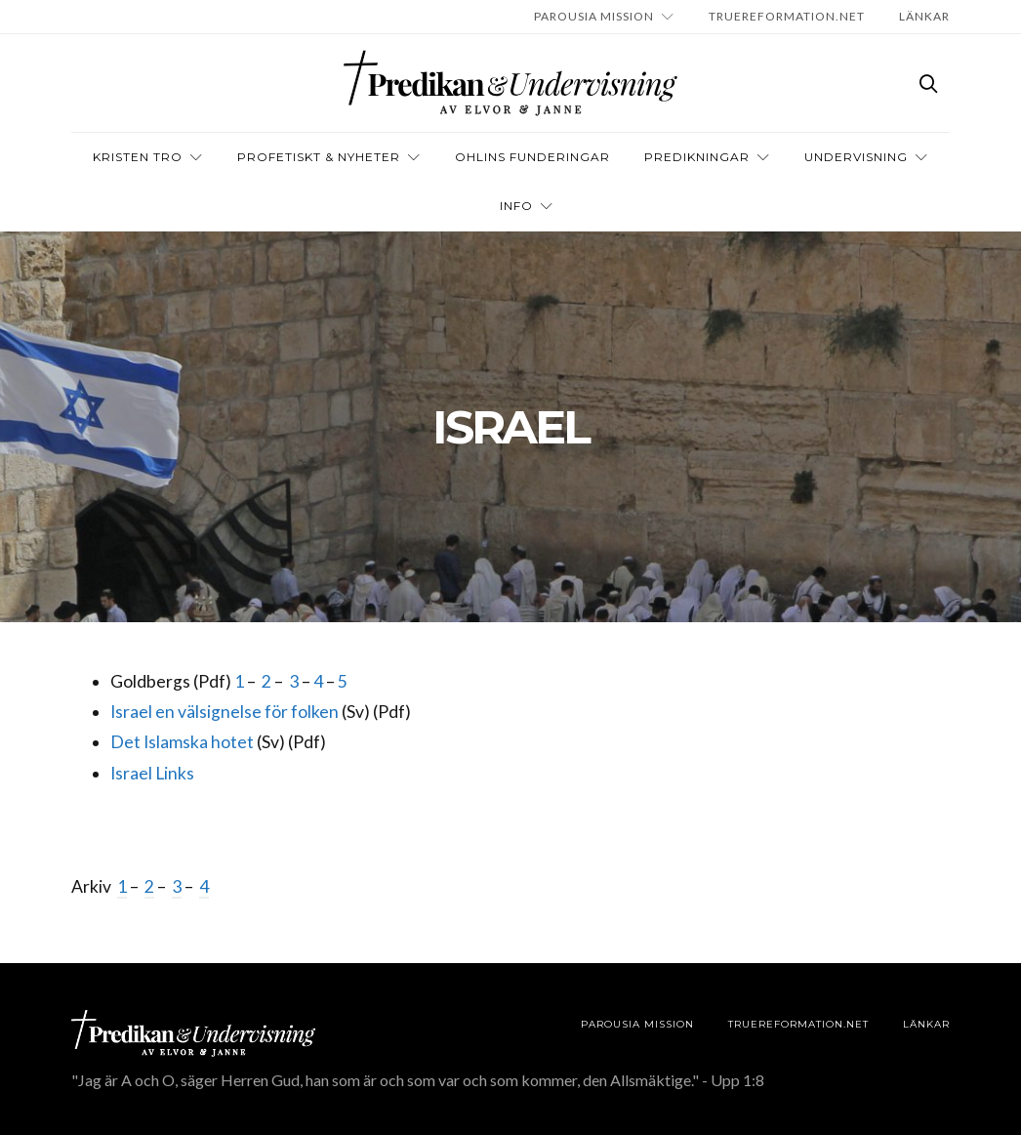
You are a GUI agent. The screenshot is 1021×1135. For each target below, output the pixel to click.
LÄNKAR (924, 16)
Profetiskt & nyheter (318, 156)
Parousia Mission (594, 16)
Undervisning (856, 156)
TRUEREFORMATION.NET (787, 16)
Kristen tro (138, 156)
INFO (516, 205)
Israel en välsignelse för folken (224, 711)
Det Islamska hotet (182, 742)
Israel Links (152, 773)
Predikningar (697, 156)
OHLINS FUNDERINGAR (532, 156)
